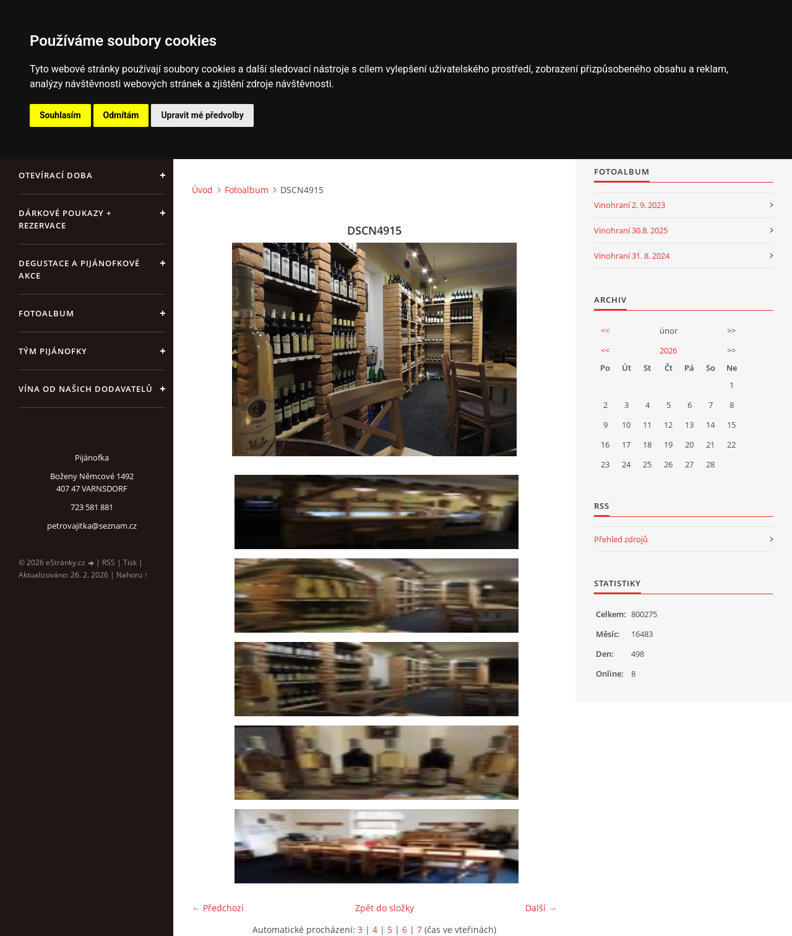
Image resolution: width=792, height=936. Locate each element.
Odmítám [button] (121, 115)
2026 (668, 350)
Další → (541, 908)
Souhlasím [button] (60, 115)
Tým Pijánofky (53, 351)
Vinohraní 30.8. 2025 (631, 230)
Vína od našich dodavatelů (86, 388)
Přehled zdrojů (621, 539)
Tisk (130, 562)
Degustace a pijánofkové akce (79, 269)
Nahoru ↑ (132, 575)
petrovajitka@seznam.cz (92, 525)
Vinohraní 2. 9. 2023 (629, 204)
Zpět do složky (384, 908)
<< (605, 330)
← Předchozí (218, 908)
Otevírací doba (56, 175)
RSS (108, 562)
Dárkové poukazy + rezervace (65, 219)
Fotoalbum (46, 313)
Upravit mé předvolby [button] (202, 115)
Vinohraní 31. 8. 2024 (631, 255)
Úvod (202, 190)
